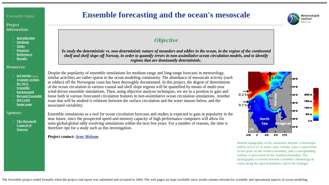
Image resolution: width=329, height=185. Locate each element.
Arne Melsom (87, 136)
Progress (23, 50)
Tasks (21, 46)
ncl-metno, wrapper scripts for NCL (28, 79)
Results (22, 58)
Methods (23, 42)
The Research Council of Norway (26, 125)
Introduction (26, 38)
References (24, 54)
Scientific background (25, 90)
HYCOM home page (24, 102)
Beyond (29, 96)
